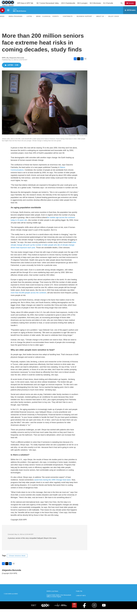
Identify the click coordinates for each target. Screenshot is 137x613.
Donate (132, 5)
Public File (79, 595)
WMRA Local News (52, 595)
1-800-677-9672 (81, 599)
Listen (29, 20)
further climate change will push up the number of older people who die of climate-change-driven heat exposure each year (43, 248)
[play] (2, 14)
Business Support (84, 20)
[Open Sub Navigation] (6, 20)
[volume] (8, 14)
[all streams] (130, 14)
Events (56, 20)
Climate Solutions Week (17, 559)
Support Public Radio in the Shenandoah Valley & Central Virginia (59, 599)
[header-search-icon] (122, 5)
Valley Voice (113, 20)
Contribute (68, 20)
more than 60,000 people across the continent (28, 297)
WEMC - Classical (43, 20)
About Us (100, 20)
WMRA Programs (15, 20)
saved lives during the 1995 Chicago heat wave (52, 484)
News (2, 20)
